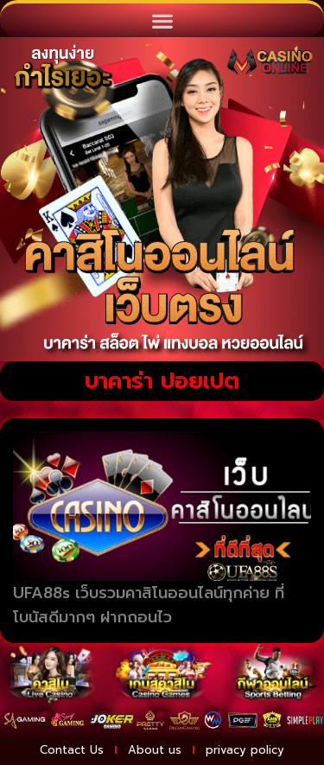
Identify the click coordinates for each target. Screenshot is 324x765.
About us (154, 750)
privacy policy (245, 750)
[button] (162, 20)
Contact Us (72, 750)
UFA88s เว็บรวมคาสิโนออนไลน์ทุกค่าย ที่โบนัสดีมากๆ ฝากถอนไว (148, 605)
